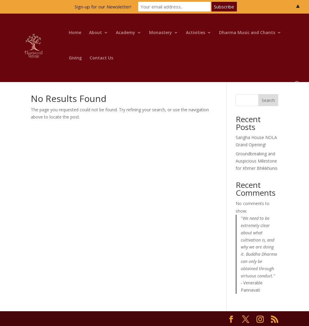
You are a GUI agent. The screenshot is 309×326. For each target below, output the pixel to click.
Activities (195, 32)
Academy (125, 32)
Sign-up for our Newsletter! (103, 7)
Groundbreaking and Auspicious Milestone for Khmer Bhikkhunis (257, 161)
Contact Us (101, 58)
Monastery (160, 32)
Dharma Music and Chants (247, 32)
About (95, 32)
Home (75, 32)
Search (268, 100)
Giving (75, 58)
